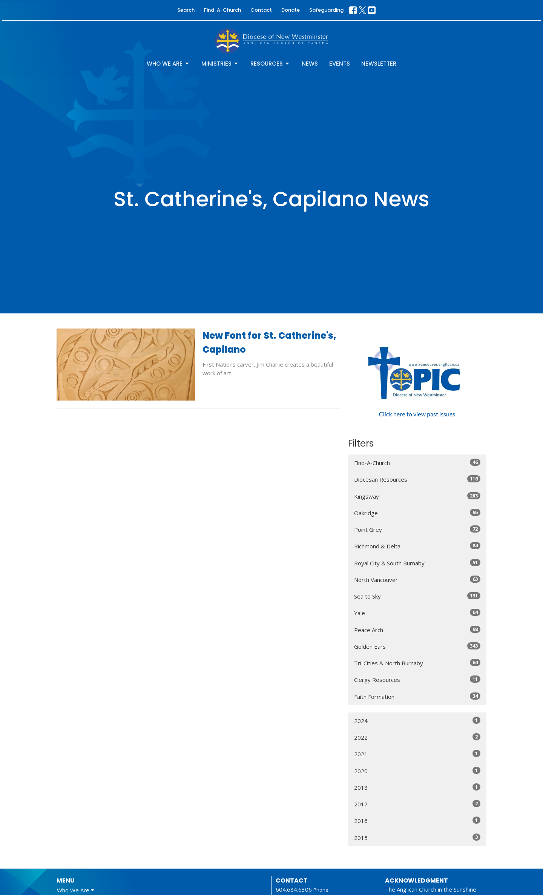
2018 (417, 787)
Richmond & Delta (417, 546)
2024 (417, 721)
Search (186, 10)
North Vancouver (417, 579)
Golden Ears (417, 646)
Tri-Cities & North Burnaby (417, 663)
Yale (417, 613)
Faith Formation (417, 696)
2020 (417, 771)
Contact (261, 10)
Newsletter (378, 64)
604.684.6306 (294, 889)
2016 (417, 820)
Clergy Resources (417, 679)
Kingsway (417, 496)
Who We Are (168, 64)
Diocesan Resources (417, 479)
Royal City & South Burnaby (417, 563)
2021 (417, 754)
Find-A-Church (222, 10)
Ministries (220, 64)
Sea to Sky (417, 596)
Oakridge (417, 513)
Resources (270, 64)
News (310, 64)
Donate (290, 10)
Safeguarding (326, 10)
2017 (417, 804)
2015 (417, 837)
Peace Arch (417, 630)
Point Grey (417, 529)
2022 (417, 737)
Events (339, 64)
